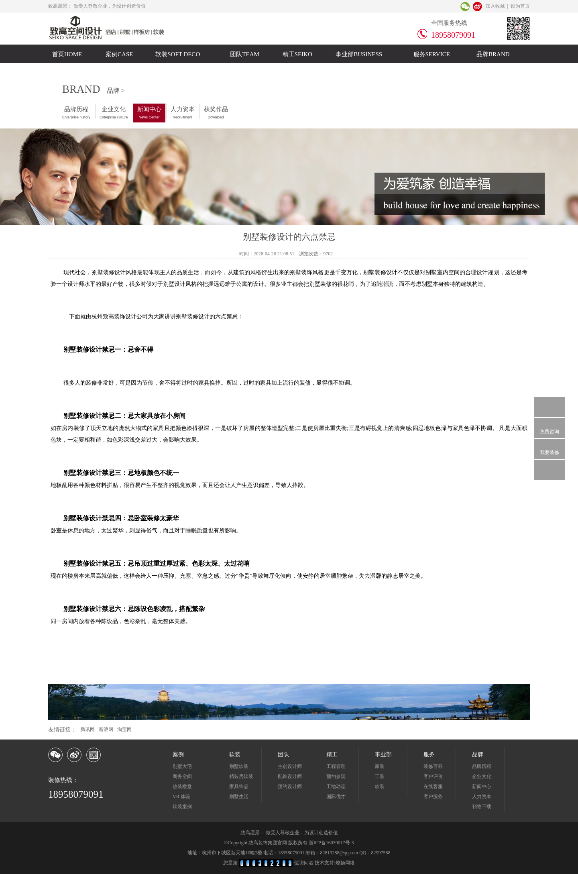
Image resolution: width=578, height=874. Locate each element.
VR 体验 (181, 796)
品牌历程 (76, 112)
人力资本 (183, 112)
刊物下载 (481, 806)
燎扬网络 (345, 863)
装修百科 (433, 766)
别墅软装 (238, 766)
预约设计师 (290, 786)
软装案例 (182, 806)
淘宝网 (124, 729)
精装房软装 (241, 776)
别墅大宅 (182, 766)
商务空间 (182, 776)
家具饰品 (238, 786)
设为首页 (520, 6)
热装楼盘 (182, 786)
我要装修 (549, 448)
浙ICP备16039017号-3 (331, 842)
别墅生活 (238, 796)
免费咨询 (549, 428)
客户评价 (433, 776)
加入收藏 (495, 6)
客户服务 (433, 796)
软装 (380, 786)
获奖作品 (216, 112)
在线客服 (433, 786)
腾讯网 (87, 729)
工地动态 (336, 786)
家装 (380, 766)
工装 (380, 776)
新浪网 (106, 729)
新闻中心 (149, 112)
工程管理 (336, 766)
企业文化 (114, 112)
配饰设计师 (290, 776)
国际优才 (336, 796)
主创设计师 (290, 766)
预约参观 (336, 776)
